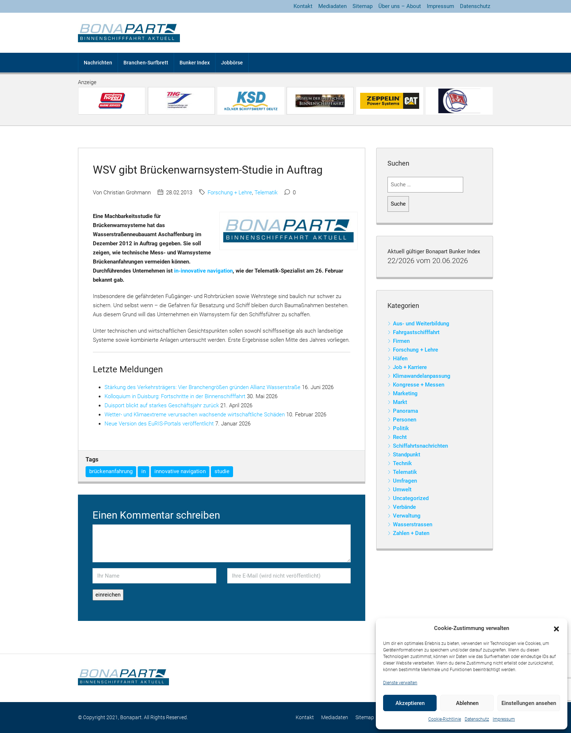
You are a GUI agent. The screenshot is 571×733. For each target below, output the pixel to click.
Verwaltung (407, 515)
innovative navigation (180, 471)
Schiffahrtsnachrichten (420, 446)
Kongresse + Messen (418, 384)
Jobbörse (232, 63)
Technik (402, 463)
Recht (400, 437)
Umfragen (405, 481)
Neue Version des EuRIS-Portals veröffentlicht (159, 423)
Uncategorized (411, 498)
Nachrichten (98, 63)
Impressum (504, 719)
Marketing (405, 393)
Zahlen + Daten (411, 533)
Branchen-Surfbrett (145, 63)
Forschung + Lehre (230, 192)
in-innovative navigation (203, 271)
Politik (401, 428)
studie (221, 471)
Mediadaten (332, 6)
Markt (400, 402)
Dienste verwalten (400, 682)
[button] (556, 628)
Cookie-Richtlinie (444, 719)
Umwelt (402, 489)
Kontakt (303, 6)
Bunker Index (195, 63)
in (143, 471)
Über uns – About (399, 6)
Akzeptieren (410, 703)
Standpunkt (406, 454)
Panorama (405, 411)
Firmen (401, 341)
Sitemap (363, 6)
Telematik (266, 192)
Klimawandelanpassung (421, 376)
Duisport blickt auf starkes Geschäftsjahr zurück (162, 405)
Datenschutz (477, 719)
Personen (404, 419)
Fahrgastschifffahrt (416, 332)
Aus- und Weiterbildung (421, 323)
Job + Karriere (410, 367)
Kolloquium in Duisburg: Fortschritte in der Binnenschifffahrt (175, 396)
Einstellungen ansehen (528, 703)
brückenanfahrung (111, 471)
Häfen (400, 358)
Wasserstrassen (412, 524)
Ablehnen (467, 703)
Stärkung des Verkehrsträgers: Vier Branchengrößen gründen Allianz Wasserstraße (202, 387)
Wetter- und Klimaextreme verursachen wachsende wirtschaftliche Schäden (195, 414)
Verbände (404, 507)
